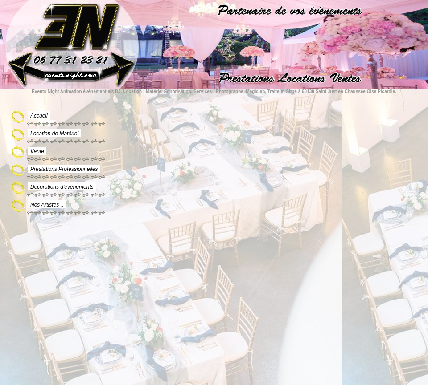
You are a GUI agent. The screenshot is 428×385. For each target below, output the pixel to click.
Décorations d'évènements (62, 187)
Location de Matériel (54, 133)
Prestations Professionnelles (64, 169)
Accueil (39, 116)
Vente (37, 151)
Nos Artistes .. (46, 205)
